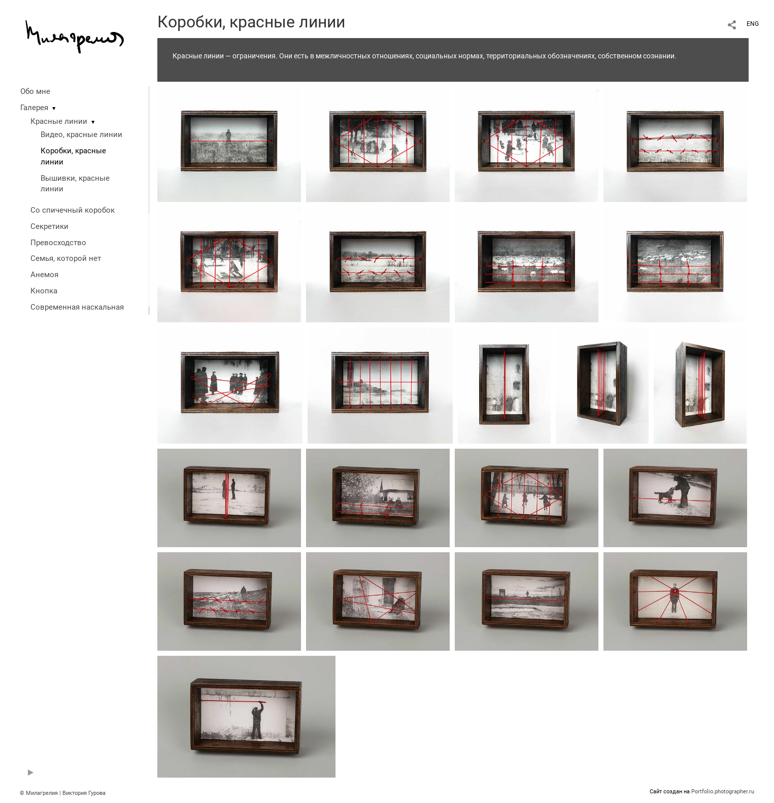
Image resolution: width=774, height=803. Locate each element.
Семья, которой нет (65, 258)
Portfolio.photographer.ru (722, 791)
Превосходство (58, 242)
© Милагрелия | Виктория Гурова (63, 793)
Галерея (34, 107)
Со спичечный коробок (72, 210)
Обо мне (35, 91)
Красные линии (58, 121)
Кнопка (43, 290)
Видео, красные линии (81, 134)
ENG (753, 23)
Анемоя (44, 274)
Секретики (49, 226)
